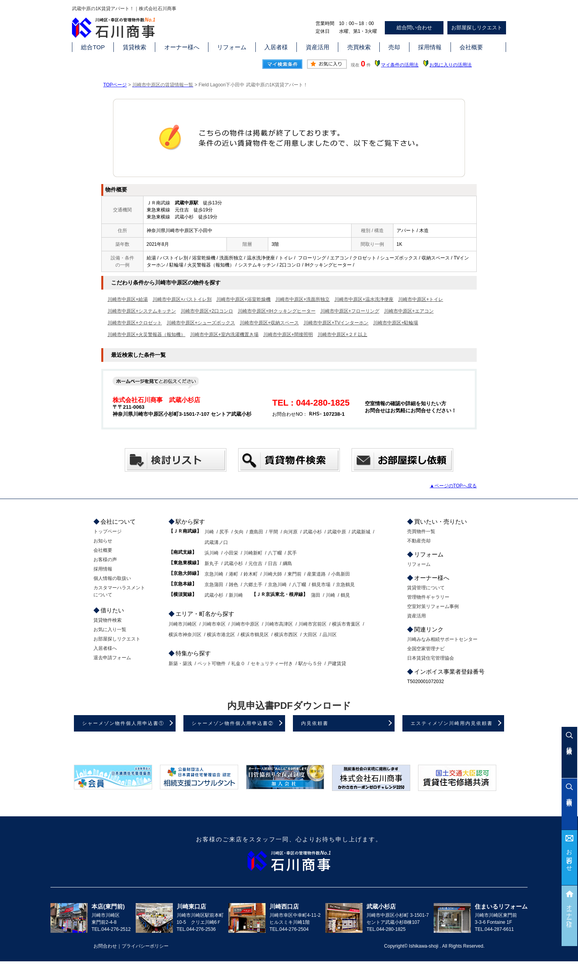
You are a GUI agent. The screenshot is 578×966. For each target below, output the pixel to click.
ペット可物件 (211, 663)
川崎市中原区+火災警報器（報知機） (146, 334)
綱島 (287, 563)
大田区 (310, 634)
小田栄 (231, 553)
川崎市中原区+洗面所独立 (302, 299)
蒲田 (315, 595)
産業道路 (316, 574)
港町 (233, 574)
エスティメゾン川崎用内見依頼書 (452, 723)
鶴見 (345, 595)
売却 (394, 47)
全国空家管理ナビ (426, 648)
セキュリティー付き (272, 663)
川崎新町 (253, 553)
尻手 (224, 532)
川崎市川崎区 (183, 624)
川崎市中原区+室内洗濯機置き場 (224, 334)
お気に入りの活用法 (450, 65)
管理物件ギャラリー (428, 597)
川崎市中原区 (245, 624)
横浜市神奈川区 (185, 634)
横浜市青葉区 (346, 624)
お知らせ (102, 541)
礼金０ (238, 663)
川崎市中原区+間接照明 (288, 334)
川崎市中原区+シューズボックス (201, 323)
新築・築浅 (180, 663)
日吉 (272, 563)
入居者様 (276, 47)
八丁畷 (275, 553)
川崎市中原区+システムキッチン (142, 311)
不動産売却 (419, 541)
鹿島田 (256, 532)
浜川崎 (212, 553)
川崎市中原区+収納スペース (269, 323)
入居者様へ (105, 648)
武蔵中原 (336, 532)
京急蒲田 (214, 584)
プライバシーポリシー (145, 946)
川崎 (209, 532)
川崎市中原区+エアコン (409, 311)
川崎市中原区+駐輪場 (395, 323)
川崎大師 (272, 574)
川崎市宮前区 (312, 624)
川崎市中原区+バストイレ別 (182, 299)
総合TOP (93, 47)
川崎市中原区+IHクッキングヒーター (277, 311)
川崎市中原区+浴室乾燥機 (243, 299)
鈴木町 (251, 574)
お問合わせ (569, 857)
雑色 (233, 584)
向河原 (291, 532)
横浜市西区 (286, 634)
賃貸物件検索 (107, 620)
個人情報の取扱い (112, 578)
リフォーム (231, 47)
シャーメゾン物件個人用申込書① (123, 723)
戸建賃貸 (336, 663)
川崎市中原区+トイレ (420, 299)
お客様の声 (105, 559)
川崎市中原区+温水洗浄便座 (363, 299)
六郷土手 (253, 584)
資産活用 (317, 47)
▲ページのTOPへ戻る (453, 485)
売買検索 (359, 47)
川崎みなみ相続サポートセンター (442, 639)
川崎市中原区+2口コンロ (207, 311)
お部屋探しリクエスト (476, 27)
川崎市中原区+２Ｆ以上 (342, 334)
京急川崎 (214, 574)
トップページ (107, 531)
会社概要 (471, 47)
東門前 (294, 574)
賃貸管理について (426, 587)
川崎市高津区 (279, 624)
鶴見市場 (321, 584)
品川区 (330, 634)
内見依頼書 (314, 723)
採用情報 (430, 47)
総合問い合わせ (414, 27)
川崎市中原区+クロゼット (135, 323)
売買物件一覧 (421, 531)
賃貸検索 (134, 47)
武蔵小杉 (312, 532)
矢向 (239, 532)
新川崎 (236, 595)
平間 (273, 532)
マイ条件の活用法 (399, 65)
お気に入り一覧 (109, 629)
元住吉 (255, 563)
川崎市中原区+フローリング (349, 311)
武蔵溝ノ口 (216, 542)
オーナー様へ (181, 47)
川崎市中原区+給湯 (128, 299)
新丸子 (212, 563)
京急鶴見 (345, 584)
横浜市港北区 (221, 634)
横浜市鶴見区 (255, 634)
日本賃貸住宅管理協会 (430, 658)
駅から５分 (310, 663)
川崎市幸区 (214, 624)
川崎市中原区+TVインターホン (335, 323)
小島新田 (340, 574)
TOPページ (115, 85)
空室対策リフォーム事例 (433, 606)
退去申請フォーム (112, 657)
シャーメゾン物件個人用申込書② (233, 723)
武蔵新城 (361, 532)
